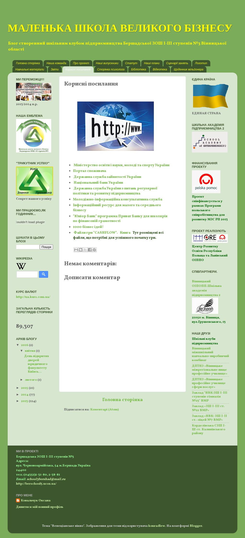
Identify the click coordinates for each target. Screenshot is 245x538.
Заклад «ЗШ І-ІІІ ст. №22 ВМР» (208, 408)
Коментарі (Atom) (104, 409)
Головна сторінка (28, 63)
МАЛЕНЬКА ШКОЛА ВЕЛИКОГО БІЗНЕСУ (120, 27)
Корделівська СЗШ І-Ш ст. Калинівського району (209, 429)
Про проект (81, 63)
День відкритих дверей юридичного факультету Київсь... (36, 364)
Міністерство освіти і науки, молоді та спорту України (121, 165)
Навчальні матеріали (29, 69)
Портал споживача (89, 171)
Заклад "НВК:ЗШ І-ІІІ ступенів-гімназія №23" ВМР (209, 397)
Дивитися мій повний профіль (39, 507)
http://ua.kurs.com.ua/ (33, 297)
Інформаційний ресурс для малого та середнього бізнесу (117, 208)
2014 (25, 394)
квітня (30, 351)
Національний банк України (98, 182)
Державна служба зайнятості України (107, 177)
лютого (31, 380)
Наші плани (152, 63)
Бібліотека (138, 69)
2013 (25, 401)
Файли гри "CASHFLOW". (96, 232)
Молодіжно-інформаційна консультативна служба (117, 199)
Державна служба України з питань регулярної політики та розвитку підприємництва (115, 191)
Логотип (201, 63)
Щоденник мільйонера (188, 69)
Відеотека (160, 69)
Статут (131, 63)
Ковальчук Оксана (35, 500)
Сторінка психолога (110, 69)
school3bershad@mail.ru (46, 479)
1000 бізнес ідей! (88, 227)
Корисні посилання (77, 69)
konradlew (156, 526)
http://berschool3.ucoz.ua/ (36, 483)
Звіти (55, 69)
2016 (25, 345)
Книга (125, 232)
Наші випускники (107, 63)
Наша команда (56, 63)
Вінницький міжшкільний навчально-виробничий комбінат (210, 354)
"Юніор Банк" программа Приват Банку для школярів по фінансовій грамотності (120, 219)
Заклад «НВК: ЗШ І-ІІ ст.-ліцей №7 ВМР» (209, 418)
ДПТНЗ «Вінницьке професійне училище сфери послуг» (209, 383)
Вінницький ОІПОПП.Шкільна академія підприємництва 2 (207, 288)
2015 (25, 388)
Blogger (196, 526)
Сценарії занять (177, 63)
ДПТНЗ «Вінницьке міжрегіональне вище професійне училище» (209, 370)
